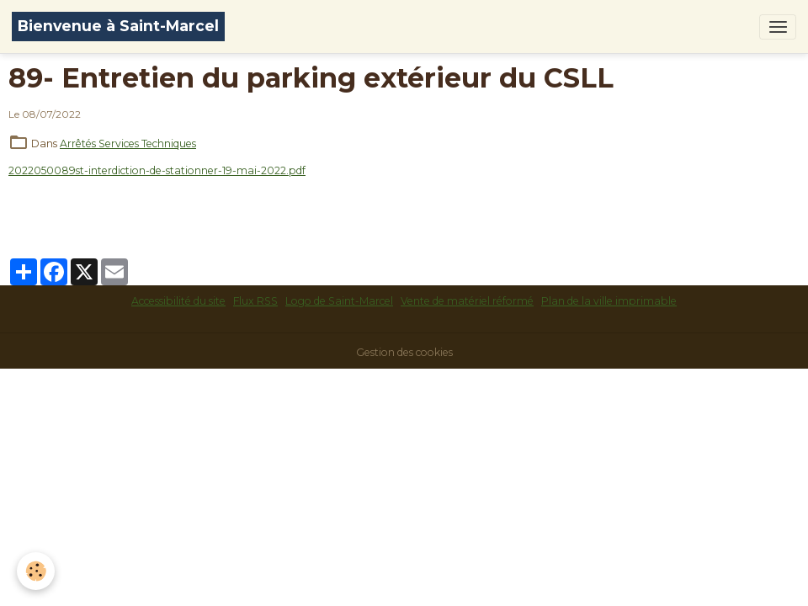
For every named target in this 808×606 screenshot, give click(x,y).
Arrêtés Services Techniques (128, 143)
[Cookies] (36, 571)
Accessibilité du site (178, 301)
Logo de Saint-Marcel (339, 301)
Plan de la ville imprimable (609, 301)
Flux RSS (255, 301)
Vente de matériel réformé (467, 301)
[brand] (118, 26)
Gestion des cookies (404, 352)
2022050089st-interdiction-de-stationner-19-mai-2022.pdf (157, 170)
